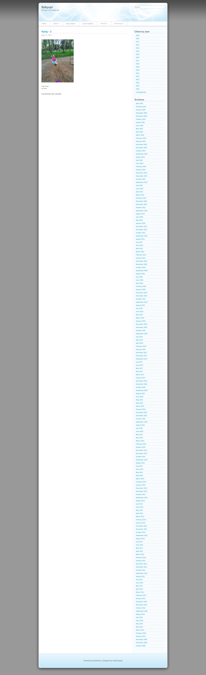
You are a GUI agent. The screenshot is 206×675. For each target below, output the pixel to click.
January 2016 (140, 409)
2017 (137, 60)
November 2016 (141, 384)
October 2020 (140, 267)
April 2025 (139, 132)
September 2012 (141, 535)
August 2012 (140, 538)
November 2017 (141, 356)
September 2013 (141, 497)
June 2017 (139, 365)
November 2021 (141, 229)
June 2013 (139, 507)
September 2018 (141, 333)
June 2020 (139, 280)
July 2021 (139, 242)
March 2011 (140, 592)
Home (44, 24)
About (56, 24)
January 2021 (140, 258)
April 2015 (139, 438)
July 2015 (139, 428)
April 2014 (139, 475)
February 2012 (141, 557)
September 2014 (141, 460)
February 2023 (141, 198)
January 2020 (140, 289)
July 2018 (139, 337)
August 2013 (140, 501)
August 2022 (140, 214)
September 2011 (141, 573)
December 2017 (141, 352)
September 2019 (141, 302)
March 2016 (140, 406)
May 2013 (139, 510)
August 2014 (140, 463)
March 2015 (140, 441)
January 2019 (140, 321)
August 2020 (140, 274)
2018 (137, 64)
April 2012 (139, 551)
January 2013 (140, 523)
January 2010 (140, 636)
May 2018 (139, 340)
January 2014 (140, 485)
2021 (137, 73)
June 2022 (139, 217)
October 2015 (140, 419)
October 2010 (140, 608)
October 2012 (140, 532)
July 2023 (139, 185)
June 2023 (139, 188)
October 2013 (140, 494)
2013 (137, 48)
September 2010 (141, 611)
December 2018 (141, 324)
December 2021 (141, 226)
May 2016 (139, 400)
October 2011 (140, 570)
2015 (137, 54)
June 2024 (139, 163)
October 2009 (140, 646)
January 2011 (140, 598)
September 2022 (141, 211)
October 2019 (140, 299)
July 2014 (139, 466)
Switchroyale (118, 661)
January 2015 (140, 447)
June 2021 (139, 245)
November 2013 (141, 491)
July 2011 (139, 579)
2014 (137, 51)
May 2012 (139, 548)
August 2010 (140, 614)
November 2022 (141, 204)
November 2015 (141, 415)
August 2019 (140, 305)
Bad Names (70, 24)
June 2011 (139, 583)
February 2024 (141, 166)
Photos (104, 24)
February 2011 (141, 595)
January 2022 (140, 223)
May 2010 (139, 624)
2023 (137, 79)
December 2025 (141, 113)
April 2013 (139, 513)
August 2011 (140, 576)
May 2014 (139, 472)
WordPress (97, 661)
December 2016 (141, 381)
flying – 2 (46, 31)
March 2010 (140, 630)
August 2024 (140, 157)
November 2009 (141, 642)
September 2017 (141, 359)
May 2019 (139, 315)
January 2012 (140, 560)
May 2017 (139, 368)
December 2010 (141, 601)
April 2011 (139, 589)
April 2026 (139, 103)
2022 (137, 76)
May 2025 (139, 129)
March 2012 (140, 554)
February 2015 (141, 444)
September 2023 (141, 182)
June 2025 (139, 125)
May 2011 (139, 586)
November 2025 (141, 116)
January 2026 (140, 110)
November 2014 (141, 453)
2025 (137, 86)
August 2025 (140, 122)
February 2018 (141, 346)
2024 (137, 83)
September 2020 (141, 270)
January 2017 (140, 378)
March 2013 (140, 516)
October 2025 (140, 119)
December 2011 (141, 564)
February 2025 (141, 138)
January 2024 (140, 170)
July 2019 (139, 308)
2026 (137, 89)
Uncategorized (141, 92)
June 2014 (139, 469)
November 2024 (141, 147)
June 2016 (139, 397)
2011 (137, 42)
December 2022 (141, 201)
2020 (137, 70)
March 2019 (140, 318)
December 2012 (141, 526)
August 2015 (140, 425)
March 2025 (140, 135)
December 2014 (141, 450)
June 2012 (139, 545)
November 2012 (141, 529)
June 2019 (139, 311)
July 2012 (139, 542)
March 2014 (140, 479)
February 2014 (141, 482)
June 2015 (139, 431)
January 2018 (140, 349)
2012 (137, 45)
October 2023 (140, 179)
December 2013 (141, 488)
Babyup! (47, 7)
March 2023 (140, 195)
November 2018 (141, 327)
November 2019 (141, 296)
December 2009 (141, 639)
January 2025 (140, 141)
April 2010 (139, 627)
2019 (137, 67)
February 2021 (141, 255)
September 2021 (141, 236)
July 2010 (139, 617)
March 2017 (140, 374)
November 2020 (141, 264)
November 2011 (141, 567)
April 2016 (139, 403)
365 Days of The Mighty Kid (50, 10)
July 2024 (139, 160)
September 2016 (141, 390)
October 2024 (140, 151)
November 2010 (141, 605)
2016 (137, 57)
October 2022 (140, 207)
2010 (137, 38)
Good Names (88, 24)
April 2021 (139, 248)
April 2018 (139, 343)
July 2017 (139, 362)
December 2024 (141, 144)
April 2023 (139, 192)
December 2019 (141, 293)
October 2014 (140, 456)
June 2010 (139, 620)
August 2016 (140, 393)
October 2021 (140, 233)
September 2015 (141, 422)
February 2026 (141, 106)
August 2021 (140, 239)
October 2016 (140, 387)
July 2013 (139, 504)
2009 (137, 35)
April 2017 (139, 371)
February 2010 (141, 633)
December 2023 (141, 173)
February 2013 (141, 520)
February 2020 (141, 286)
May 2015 (139, 434)
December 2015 (141, 412)
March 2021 (140, 252)
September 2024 (141, 154)
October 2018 (140, 330)
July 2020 (139, 277)
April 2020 (139, 283)
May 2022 (139, 220)
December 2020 (141, 261)
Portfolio (118, 24)
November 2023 (141, 176)
